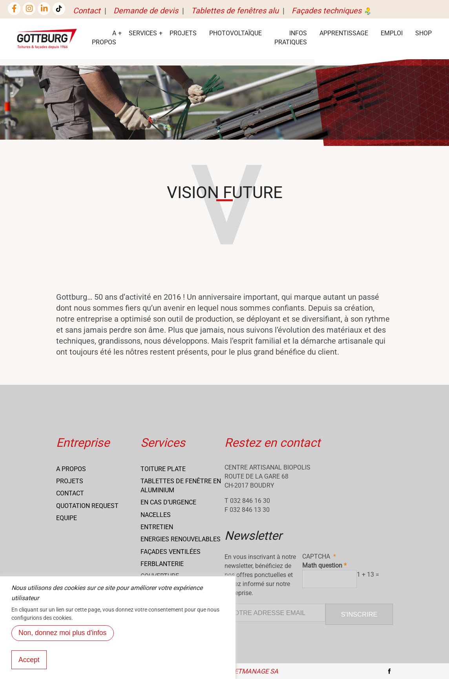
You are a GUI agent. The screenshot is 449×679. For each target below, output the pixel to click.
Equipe (66, 518)
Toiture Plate (163, 469)
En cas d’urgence (168, 502)
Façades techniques (332, 10)
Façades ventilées (171, 551)
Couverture (160, 576)
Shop (423, 33)
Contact (86, 10)
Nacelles (156, 515)
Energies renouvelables (181, 539)
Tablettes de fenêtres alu (235, 10)
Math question (322, 565)
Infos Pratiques (290, 37)
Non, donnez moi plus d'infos (62, 642)
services (143, 33)
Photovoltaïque (235, 33)
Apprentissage (343, 33)
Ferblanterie (162, 564)
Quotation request (87, 506)
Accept (29, 668)
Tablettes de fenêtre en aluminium (181, 485)
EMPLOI (392, 33)
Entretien (157, 527)
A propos (71, 469)
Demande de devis (145, 10)
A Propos (104, 37)
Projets (183, 33)
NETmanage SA (254, 671)
